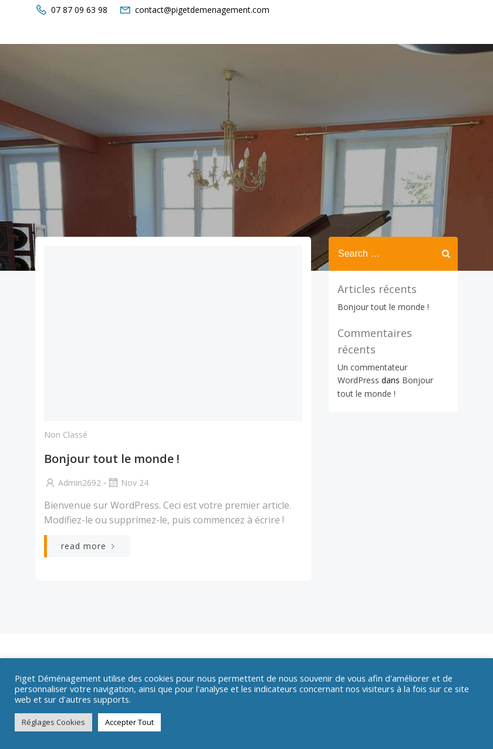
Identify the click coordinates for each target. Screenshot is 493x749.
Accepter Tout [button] (129, 722)
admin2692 (72, 482)
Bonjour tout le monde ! (383, 306)
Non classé (65, 434)
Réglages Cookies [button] (53, 722)
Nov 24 (127, 482)
